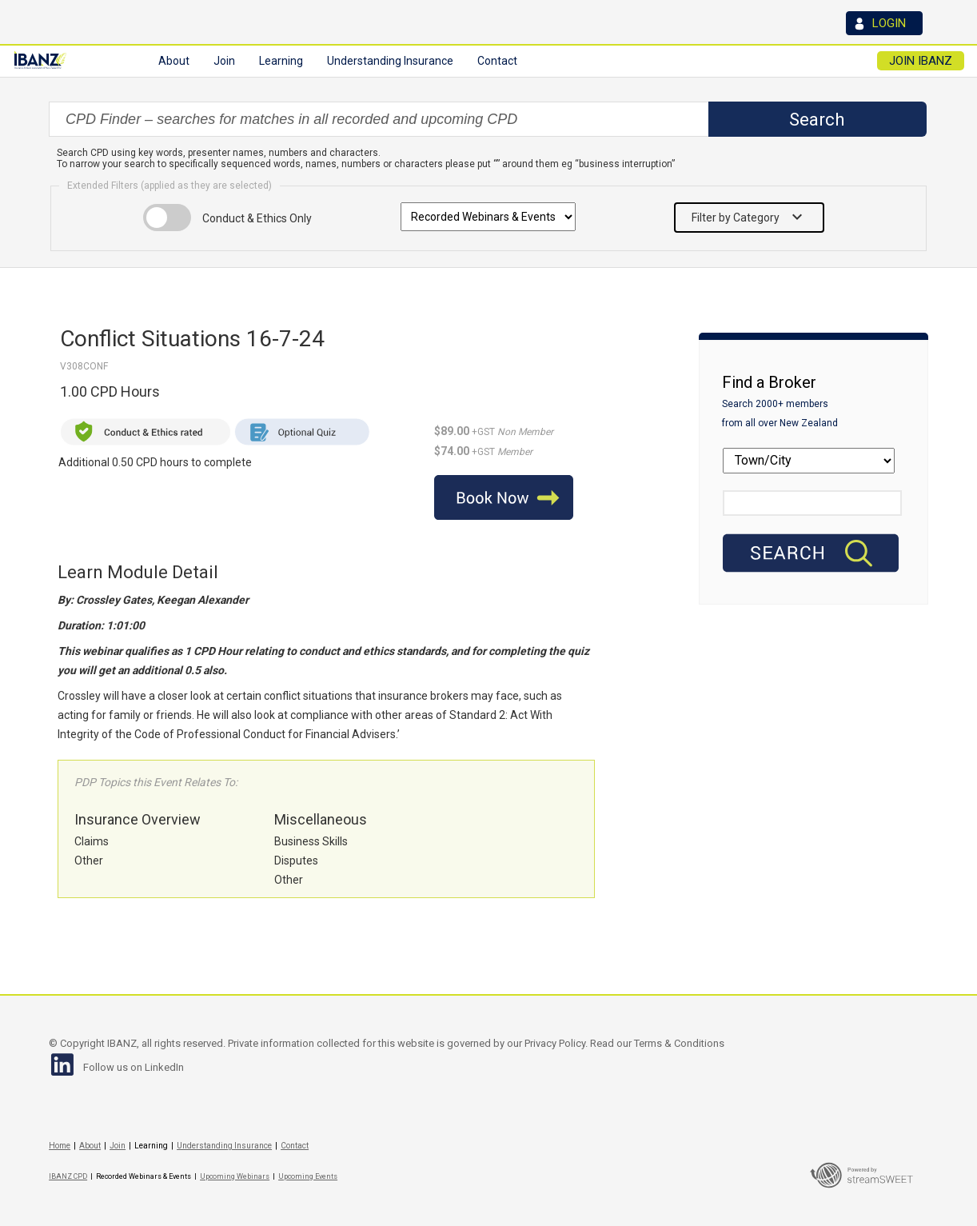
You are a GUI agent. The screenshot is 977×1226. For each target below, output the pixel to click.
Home (59, 1145)
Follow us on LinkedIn (133, 1067)
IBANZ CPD (68, 1176)
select (707, 119)
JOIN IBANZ (925, 61)
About (90, 1145)
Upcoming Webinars (234, 1176)
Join (118, 1145)
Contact (497, 60)
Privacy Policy (554, 1043)
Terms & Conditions (679, 1043)
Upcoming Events (307, 1176)
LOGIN (889, 23)
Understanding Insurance (224, 1145)
